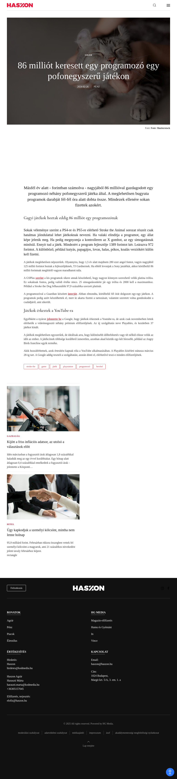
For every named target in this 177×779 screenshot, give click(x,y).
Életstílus (12, 640)
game (43, 366)
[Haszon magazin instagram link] (162, 588)
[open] (170, 772)
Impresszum (95, 733)
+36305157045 (15, 688)
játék (55, 366)
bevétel (99, 366)
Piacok (11, 633)
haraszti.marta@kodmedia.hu (23, 684)
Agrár (10, 620)
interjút (72, 293)
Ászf (108, 733)
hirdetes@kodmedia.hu (19, 668)
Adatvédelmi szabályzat (55, 733)
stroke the (30, 366)
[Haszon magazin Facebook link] (168, 588)
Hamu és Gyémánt (101, 627)
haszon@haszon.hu (102, 664)
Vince (94, 640)
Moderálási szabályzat (28, 733)
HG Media (108, 723)
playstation (68, 366)
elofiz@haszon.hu (17, 700)
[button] (154, 5)
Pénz (9, 627)
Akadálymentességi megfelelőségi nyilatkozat (137, 733)
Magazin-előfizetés (101, 620)
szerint (40, 277)
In (92, 633)
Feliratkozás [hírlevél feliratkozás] (16, 588)
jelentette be (54, 319)
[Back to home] (20, 5)
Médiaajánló (78, 733)
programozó (84, 366)
